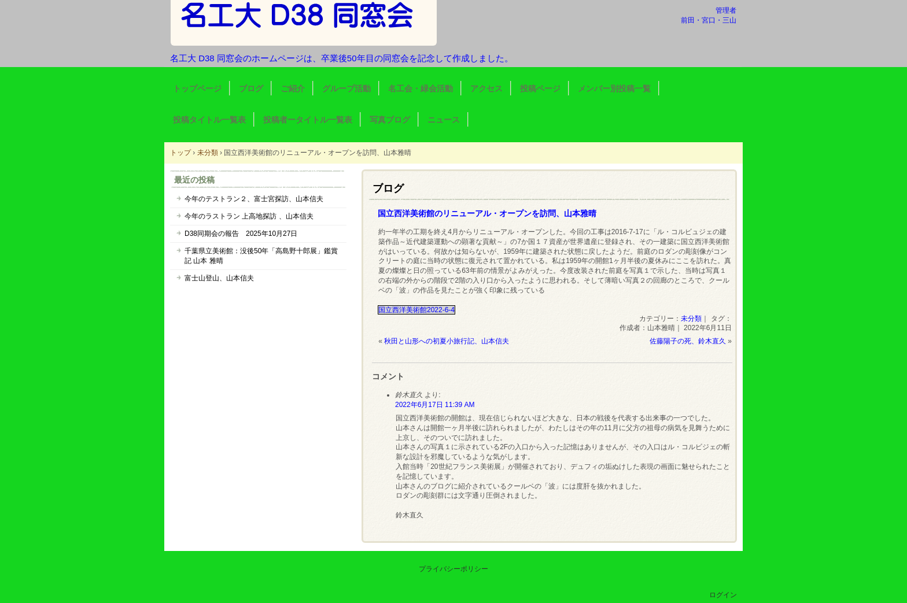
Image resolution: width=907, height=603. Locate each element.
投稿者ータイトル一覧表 (307, 119)
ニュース (443, 119)
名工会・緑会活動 (420, 88)
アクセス (486, 88)
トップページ (197, 88)
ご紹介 (293, 88)
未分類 (691, 319)
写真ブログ (390, 119)
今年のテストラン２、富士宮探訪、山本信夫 (254, 199)
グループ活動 (346, 88)
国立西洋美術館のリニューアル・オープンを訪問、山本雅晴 (487, 213)
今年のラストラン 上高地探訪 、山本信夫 (249, 216)
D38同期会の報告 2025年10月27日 (241, 234)
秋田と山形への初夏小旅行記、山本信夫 (446, 341)
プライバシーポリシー (453, 569)
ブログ (251, 88)
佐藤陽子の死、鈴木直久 (688, 341)
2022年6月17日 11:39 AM (434, 405)
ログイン (723, 595)
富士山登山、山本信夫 (219, 278)
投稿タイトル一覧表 (209, 119)
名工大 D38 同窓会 (304, 23)
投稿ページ (540, 88)
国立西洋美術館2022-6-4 (416, 310)
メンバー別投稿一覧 (614, 88)
